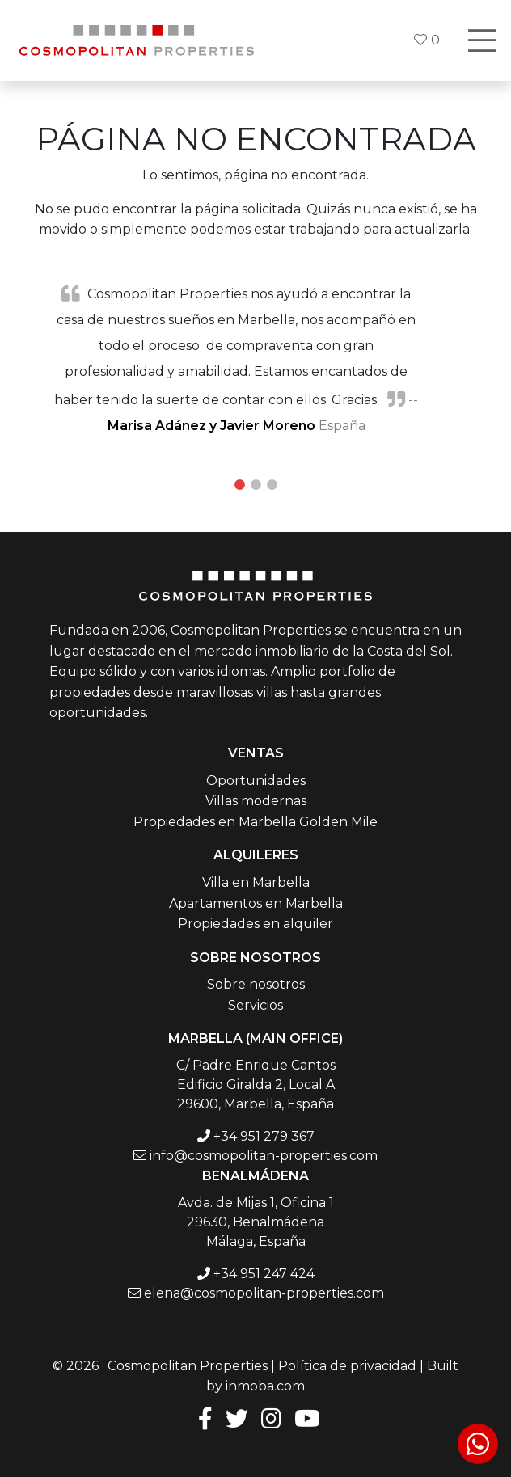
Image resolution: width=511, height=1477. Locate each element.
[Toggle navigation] (482, 40)
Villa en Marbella (256, 882)
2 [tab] (255, 485)
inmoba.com (265, 1386)
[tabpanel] (255, 359)
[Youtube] (307, 1417)
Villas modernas (255, 800)
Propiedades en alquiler (255, 923)
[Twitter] (237, 1417)
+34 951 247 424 (264, 1273)
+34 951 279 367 (264, 1136)
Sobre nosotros (256, 984)
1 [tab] (239, 485)
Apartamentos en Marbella (256, 903)
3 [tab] (272, 485)
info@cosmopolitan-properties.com (264, 1155)
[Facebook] (202, 1417)
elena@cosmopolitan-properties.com (264, 1293)
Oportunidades (256, 780)
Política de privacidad (347, 1366)
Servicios (255, 1005)
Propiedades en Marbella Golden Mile (255, 821)
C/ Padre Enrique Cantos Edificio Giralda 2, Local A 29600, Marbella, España (256, 1084)
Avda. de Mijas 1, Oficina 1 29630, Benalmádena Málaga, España (256, 1222)
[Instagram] (271, 1417)
